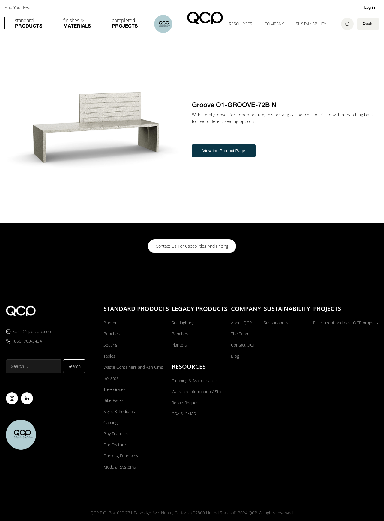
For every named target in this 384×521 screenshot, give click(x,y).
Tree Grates (115, 389)
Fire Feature (115, 445)
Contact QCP (243, 345)
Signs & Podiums (119, 411)
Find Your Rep (17, 7)
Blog (235, 356)
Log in (369, 7)
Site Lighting (183, 323)
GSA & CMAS (184, 414)
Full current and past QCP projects (345, 323)
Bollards (111, 378)
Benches (112, 334)
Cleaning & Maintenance (194, 380)
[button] (28, 24)
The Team (240, 334)
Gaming (111, 422)
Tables (110, 356)
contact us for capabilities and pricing (192, 246)
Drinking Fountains (121, 456)
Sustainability (311, 24)
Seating (110, 345)
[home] (205, 18)
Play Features (116, 433)
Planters (111, 323)
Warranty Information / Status (200, 391)
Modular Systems (120, 467)
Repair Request (186, 403)
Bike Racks (114, 400)
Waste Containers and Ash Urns (133, 367)
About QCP (241, 323)
